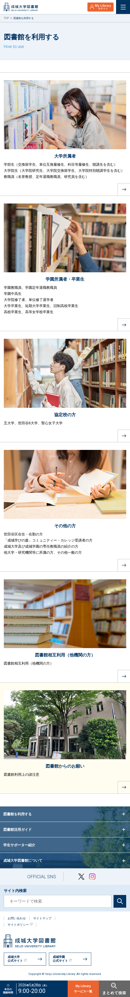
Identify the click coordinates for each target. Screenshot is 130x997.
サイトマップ (42, 918)
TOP (6, 18)
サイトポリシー (20, 924)
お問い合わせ (17, 918)
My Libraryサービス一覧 (83, 988)
